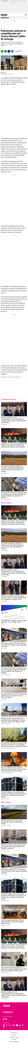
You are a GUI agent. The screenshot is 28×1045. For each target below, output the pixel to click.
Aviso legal (14, 1039)
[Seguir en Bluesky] (4, 1025)
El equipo (14, 1035)
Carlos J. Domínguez (5, 499)
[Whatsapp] (2, 51)
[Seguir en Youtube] (17, 1025)
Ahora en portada (6, 502)
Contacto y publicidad (14, 1041)
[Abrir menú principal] (26, 14)
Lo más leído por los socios (8, 399)
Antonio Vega (4, 473)
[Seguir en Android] (3, 1019)
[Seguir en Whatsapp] (23, 1025)
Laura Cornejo (4, 601)
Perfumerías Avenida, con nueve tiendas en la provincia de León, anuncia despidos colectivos (14, 645)
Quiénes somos (14, 1032)
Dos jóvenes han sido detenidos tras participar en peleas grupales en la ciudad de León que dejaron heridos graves (14, 969)
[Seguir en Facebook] (9, 1025)
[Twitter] (8, 51)
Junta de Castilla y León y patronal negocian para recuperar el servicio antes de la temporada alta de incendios (13, 769)
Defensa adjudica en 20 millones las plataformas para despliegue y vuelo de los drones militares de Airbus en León (13, 720)
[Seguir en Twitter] (7, 1025)
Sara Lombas (4, 648)
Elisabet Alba (4, 424)
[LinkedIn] (12, 51)
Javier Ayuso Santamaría (6, 772)
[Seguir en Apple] (6, 1019)
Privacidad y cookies (14, 1037)
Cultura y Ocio (4, 377)
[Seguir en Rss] (4, 1027)
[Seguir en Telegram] (11, 1025)
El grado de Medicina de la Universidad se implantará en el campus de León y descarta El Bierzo (14, 695)
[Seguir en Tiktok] (20, 1025)
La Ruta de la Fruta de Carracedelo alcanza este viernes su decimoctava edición (12, 822)
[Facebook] (5, 51)
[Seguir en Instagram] (14, 1025)
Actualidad (17, 377)
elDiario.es (3, 624)
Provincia (11, 377)
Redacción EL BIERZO (6, 825)
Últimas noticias (5, 802)
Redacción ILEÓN (5, 748)
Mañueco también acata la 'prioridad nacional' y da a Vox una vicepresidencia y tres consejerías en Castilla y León (14, 597)
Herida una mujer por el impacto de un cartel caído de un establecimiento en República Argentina (13, 846)
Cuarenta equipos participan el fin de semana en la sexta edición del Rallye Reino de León (12, 921)
